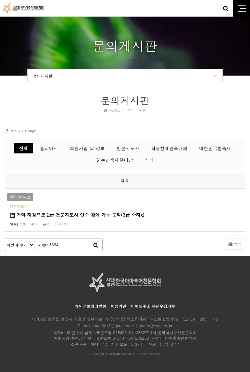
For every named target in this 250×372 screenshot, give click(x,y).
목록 (235, 244)
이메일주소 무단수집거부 (153, 306)
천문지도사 (128, 148)
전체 (23, 148)
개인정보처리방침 (90, 306)
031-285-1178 (204, 319)
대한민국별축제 (215, 148)
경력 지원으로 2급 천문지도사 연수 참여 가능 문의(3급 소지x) (77, 214)
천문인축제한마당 (114, 160)
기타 (149, 160)
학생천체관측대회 (169, 148)
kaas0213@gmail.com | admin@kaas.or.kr (132, 325)
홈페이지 (49, 148)
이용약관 (118, 306)
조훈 (22, 224)
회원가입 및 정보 (87, 148)
